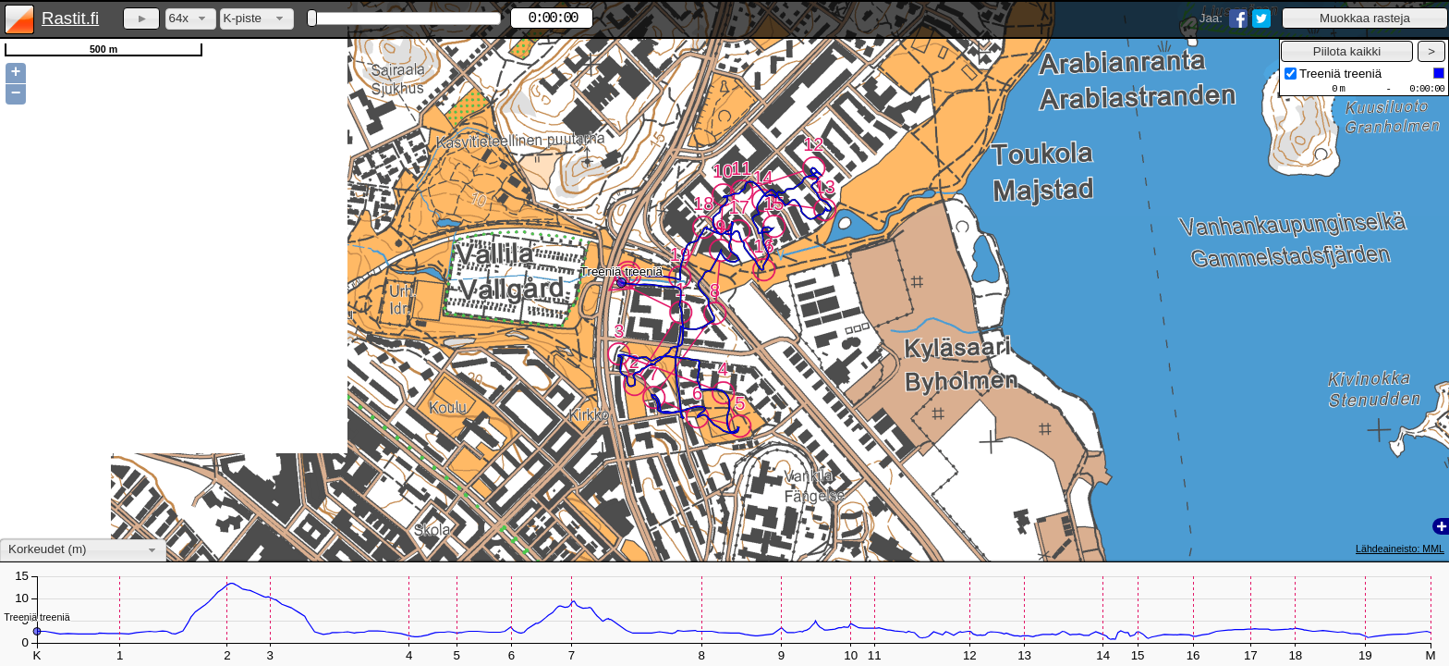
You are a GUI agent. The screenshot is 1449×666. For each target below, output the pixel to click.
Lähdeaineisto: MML (1400, 548)
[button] (1365, 18)
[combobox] (190, 19)
